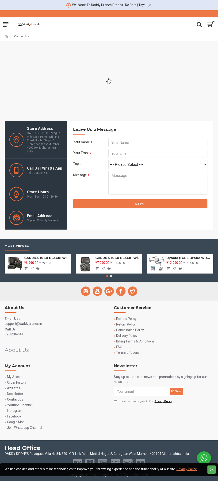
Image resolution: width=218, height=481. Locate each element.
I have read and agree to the (143, 402)
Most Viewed (17, 245)
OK (212, 469)
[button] (107, 276)
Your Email (81, 153)
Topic (77, 164)
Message (80, 175)
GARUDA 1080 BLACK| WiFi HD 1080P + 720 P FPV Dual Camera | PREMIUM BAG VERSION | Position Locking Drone (117, 258)
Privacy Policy (186, 469)
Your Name (81, 142)
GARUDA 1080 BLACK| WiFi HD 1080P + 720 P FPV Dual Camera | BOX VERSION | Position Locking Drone (46, 258)
